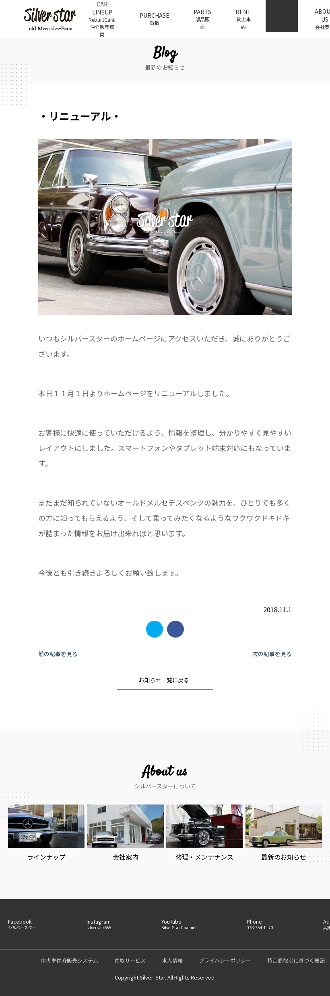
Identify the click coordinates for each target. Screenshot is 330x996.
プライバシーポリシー (225, 960)
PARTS (202, 19)
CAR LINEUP (102, 19)
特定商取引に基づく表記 (296, 960)
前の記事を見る (58, 654)
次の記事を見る (272, 654)
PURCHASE (154, 19)
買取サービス (130, 960)
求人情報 (172, 960)
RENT (243, 19)
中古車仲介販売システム (69, 960)
